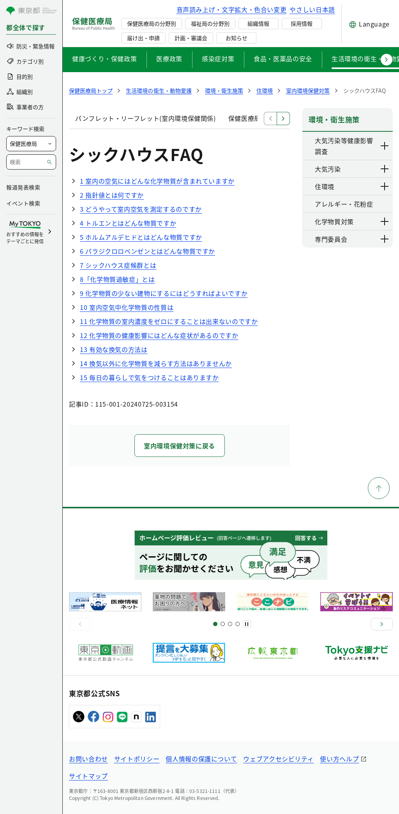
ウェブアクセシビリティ (278, 758)
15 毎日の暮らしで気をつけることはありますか (149, 377)
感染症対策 (218, 58)
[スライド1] (215, 624)
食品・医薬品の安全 (283, 58)
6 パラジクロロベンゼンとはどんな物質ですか (147, 251)
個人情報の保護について (201, 758)
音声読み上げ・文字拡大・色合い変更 (232, 9)
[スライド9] (230, 624)
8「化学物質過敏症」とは (117, 279)
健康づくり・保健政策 (104, 58)
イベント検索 (23, 203)
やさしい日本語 (312, 9)
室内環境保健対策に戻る (179, 445)
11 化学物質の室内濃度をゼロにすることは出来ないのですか (169, 321)
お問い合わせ (88, 758)
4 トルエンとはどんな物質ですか (128, 223)
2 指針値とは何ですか (112, 195)
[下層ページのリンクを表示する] (385, 145)
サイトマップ (88, 775)
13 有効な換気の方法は (114, 349)
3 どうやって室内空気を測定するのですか (141, 209)
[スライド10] (237, 624)
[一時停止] (247, 624)
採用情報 (301, 23)
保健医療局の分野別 (151, 23)
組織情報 (258, 23)
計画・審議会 (191, 38)
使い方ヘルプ (339, 758)
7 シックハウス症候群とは (118, 265)
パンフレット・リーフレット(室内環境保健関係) (145, 118)
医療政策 (169, 58)
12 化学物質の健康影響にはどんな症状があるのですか (159, 335)
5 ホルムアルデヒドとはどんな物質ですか (141, 237)
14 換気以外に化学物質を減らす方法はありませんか (156, 363)
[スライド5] (223, 624)
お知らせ (236, 38)
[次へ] (382, 624)
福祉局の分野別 (210, 23)
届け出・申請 (143, 38)
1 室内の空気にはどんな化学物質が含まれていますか (157, 181)
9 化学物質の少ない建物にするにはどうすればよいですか (163, 293)
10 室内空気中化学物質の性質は (126, 307)
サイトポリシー (136, 758)
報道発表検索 (23, 187)
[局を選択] (31, 143)
